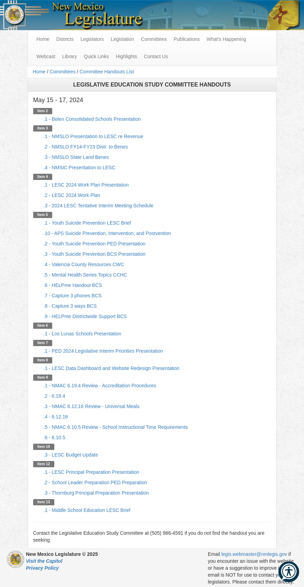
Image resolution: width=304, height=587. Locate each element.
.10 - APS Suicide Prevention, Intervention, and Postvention (107, 233)
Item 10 (43, 446)
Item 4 (42, 176)
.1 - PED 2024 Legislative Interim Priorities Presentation (103, 351)
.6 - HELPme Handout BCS (73, 285)
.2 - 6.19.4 (54, 396)
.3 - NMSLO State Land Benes (76, 157)
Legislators (92, 39)
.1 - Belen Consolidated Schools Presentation (92, 119)
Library (69, 56)
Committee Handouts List (107, 71)
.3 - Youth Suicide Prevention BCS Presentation (95, 254)
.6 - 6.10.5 (54, 437)
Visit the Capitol (44, 561)
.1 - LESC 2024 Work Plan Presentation (86, 185)
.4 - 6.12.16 (56, 416)
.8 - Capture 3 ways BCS (70, 306)
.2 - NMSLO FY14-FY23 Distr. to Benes (86, 147)
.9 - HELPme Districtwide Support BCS (85, 316)
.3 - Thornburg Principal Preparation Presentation (96, 493)
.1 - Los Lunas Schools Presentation (82, 333)
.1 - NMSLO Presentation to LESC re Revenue (94, 136)
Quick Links (96, 56)
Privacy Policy (42, 568)
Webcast (46, 56)
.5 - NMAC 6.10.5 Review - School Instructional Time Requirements (116, 427)
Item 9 (42, 377)
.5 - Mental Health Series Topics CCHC (85, 275)
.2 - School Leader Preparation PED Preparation (95, 482)
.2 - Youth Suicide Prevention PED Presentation (95, 243)
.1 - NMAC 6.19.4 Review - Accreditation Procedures (100, 385)
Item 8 (42, 360)
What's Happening (226, 39)
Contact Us (156, 56)
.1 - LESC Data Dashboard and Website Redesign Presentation (112, 368)
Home (39, 71)
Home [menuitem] (43, 39)
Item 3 (42, 128)
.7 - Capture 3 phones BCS (73, 295)
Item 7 (42, 343)
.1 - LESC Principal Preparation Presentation (91, 472)
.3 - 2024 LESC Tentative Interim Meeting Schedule (99, 205)
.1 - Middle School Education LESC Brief (87, 510)
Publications (187, 39)
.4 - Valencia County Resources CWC (84, 264)
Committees (154, 39)
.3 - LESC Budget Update (71, 455)
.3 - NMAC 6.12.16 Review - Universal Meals (92, 406)
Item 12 (43, 464)
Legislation (122, 39)
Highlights (126, 56)
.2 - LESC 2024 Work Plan (72, 195)
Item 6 (42, 325)
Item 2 (42, 111)
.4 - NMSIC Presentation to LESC (80, 167)
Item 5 (42, 215)
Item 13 (43, 502)
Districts (65, 39)
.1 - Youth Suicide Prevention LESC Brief (87, 223)
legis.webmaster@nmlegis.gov (254, 554)
